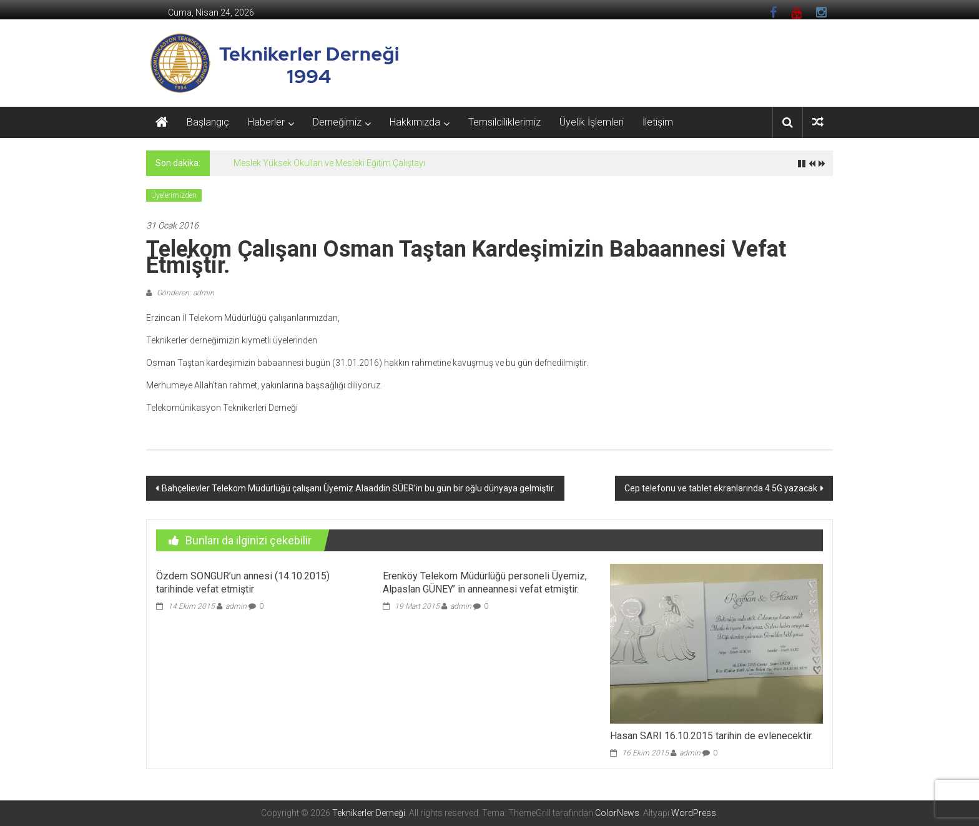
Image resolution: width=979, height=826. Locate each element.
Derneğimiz (337, 122)
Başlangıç (208, 122)
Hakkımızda (415, 122)
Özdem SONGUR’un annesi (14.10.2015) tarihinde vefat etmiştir (243, 582)
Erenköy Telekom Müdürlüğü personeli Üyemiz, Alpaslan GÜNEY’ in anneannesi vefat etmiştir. (485, 582)
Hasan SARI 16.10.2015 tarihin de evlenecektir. (711, 736)
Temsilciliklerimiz (504, 122)
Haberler (266, 122)
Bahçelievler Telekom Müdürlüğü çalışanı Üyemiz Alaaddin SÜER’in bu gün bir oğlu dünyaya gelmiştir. (358, 488)
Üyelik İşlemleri (591, 122)
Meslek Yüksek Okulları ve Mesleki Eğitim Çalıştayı (329, 163)
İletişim (657, 122)
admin (236, 606)
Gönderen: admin (184, 292)
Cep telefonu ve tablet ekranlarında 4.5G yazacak (720, 488)
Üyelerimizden (174, 195)
